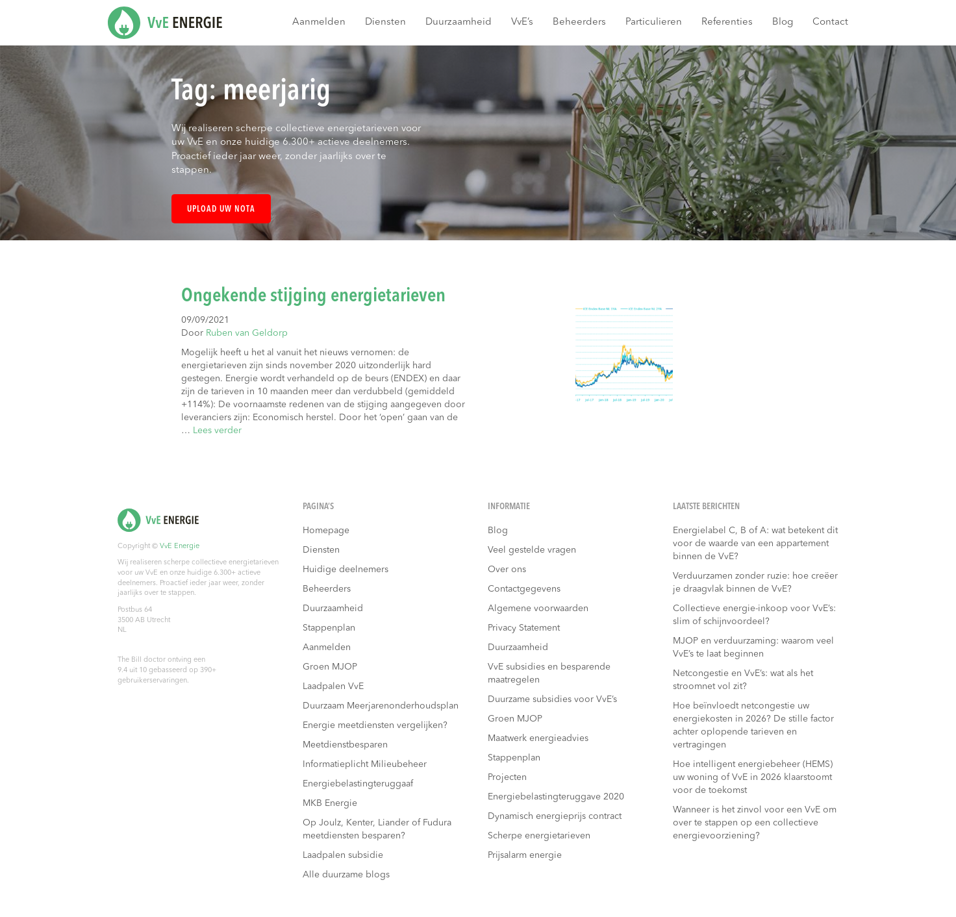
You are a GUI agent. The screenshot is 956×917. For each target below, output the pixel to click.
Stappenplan (329, 628)
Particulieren (653, 22)
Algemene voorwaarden (538, 608)
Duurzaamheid (458, 22)
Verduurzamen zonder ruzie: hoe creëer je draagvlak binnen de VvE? (755, 583)
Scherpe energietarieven (539, 835)
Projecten (507, 777)
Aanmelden (319, 22)
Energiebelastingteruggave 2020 (556, 796)
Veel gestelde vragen (532, 550)
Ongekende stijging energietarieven (313, 296)
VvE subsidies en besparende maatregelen (549, 673)
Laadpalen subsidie (343, 855)
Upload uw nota (221, 209)
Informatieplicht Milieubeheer (365, 764)
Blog (782, 22)
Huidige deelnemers (345, 569)
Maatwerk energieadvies (538, 738)
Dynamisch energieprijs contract (555, 816)
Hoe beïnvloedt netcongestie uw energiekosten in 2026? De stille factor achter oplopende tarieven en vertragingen (753, 725)
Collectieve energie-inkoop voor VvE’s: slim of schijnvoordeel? (754, 615)
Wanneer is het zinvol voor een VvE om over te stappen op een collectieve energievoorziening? (755, 822)
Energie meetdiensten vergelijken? (375, 725)
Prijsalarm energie (525, 855)
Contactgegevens (524, 589)
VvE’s (522, 22)
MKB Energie (330, 803)
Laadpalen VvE (333, 686)
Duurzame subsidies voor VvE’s (552, 699)
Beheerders (579, 22)
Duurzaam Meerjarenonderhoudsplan (381, 705)
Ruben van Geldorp (247, 333)
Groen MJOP (330, 667)
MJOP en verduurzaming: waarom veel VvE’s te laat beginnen (753, 647)
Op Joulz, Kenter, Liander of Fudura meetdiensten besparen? (377, 829)
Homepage (326, 530)
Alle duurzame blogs (346, 874)
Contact (830, 22)
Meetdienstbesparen (345, 744)
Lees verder (217, 430)
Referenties (727, 22)
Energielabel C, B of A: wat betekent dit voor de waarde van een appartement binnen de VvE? (755, 543)
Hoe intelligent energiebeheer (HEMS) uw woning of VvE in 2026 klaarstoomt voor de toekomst (753, 777)
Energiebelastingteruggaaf (358, 783)
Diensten (385, 22)
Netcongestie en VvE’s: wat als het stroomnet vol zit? (743, 680)
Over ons (507, 569)
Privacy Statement (524, 628)
